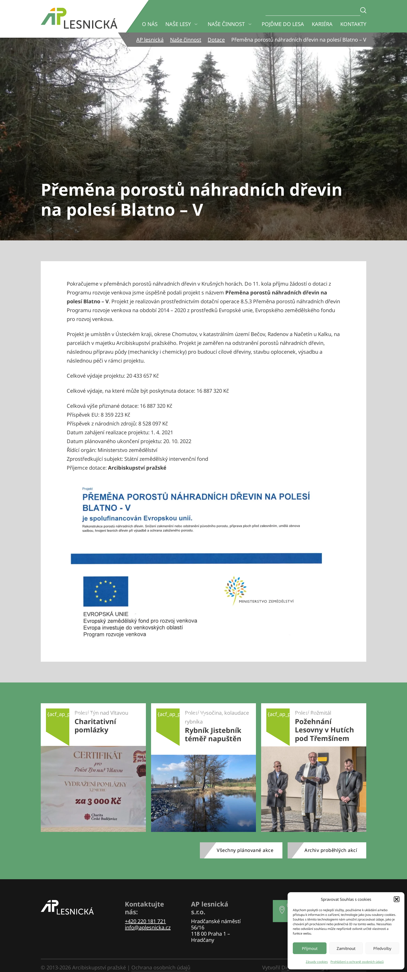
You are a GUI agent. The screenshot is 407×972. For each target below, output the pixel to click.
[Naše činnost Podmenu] (250, 24)
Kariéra (322, 24)
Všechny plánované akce (245, 850)
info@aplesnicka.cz (148, 927)
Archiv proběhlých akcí (330, 850)
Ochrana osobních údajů (160, 967)
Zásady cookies (317, 962)
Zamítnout (346, 948)
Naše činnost (226, 24)
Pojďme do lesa (283, 24)
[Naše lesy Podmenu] (196, 24)
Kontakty (353, 24)
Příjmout (309, 948)
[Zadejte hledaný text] (363, 10)
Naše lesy (178, 24)
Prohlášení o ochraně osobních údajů (357, 962)
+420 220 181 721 (145, 921)
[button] (396, 899)
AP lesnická (150, 39)
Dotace (216, 39)
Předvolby (382, 948)
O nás (150, 24)
